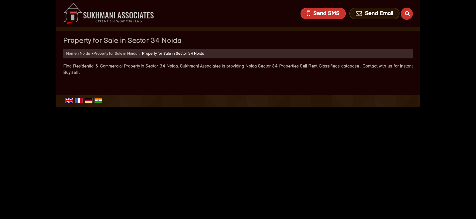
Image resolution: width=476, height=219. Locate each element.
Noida (85, 53)
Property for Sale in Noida (115, 53)
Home (71, 53)
